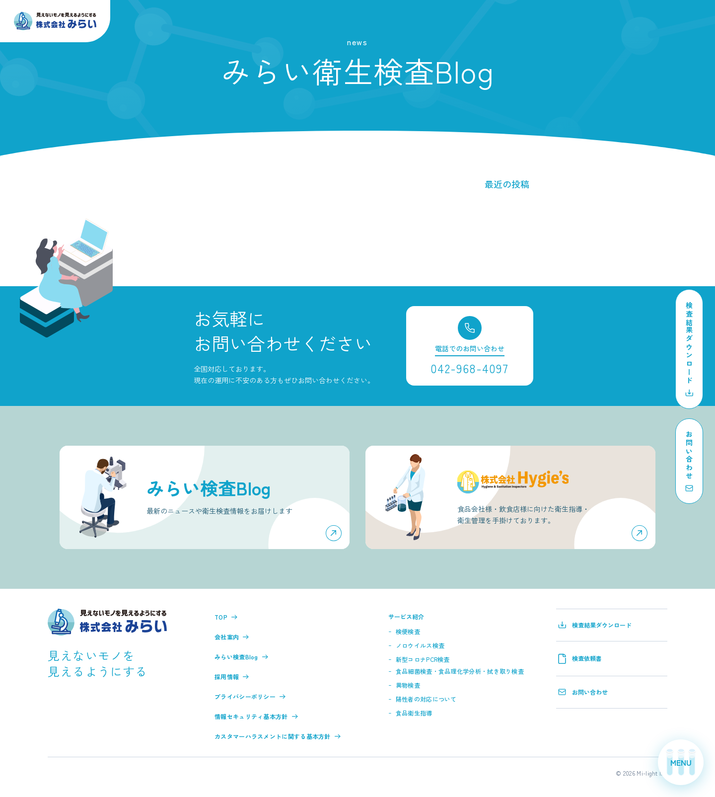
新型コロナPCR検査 (423, 659)
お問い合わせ (583, 692)
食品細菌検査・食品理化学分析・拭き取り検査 (460, 671)
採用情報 (231, 676)
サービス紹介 (406, 616)
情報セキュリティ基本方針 (256, 716)
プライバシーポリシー (250, 696)
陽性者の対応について (426, 699)
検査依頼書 (580, 658)
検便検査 (408, 631)
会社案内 (231, 637)
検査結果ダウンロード (595, 625)
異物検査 (408, 685)
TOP (225, 617)
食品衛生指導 (414, 713)
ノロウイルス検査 (420, 645)
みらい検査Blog (241, 656)
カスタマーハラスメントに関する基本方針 (277, 736)
